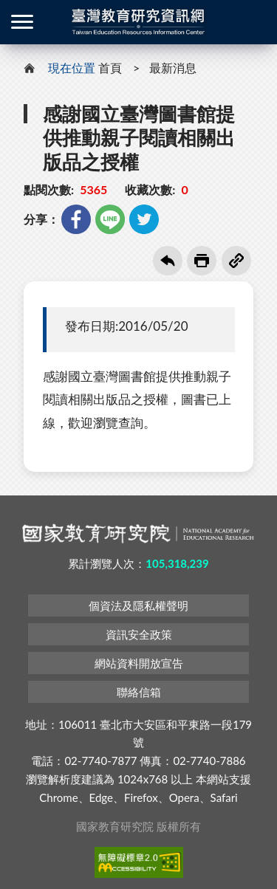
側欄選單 (22, 22)
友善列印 (201, 260)
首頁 (110, 68)
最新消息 (172, 68)
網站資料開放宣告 (139, 663)
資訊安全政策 (139, 634)
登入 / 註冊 (255, 22)
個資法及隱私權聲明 (138, 605)
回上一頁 (167, 260)
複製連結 (236, 260)
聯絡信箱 (139, 691)
